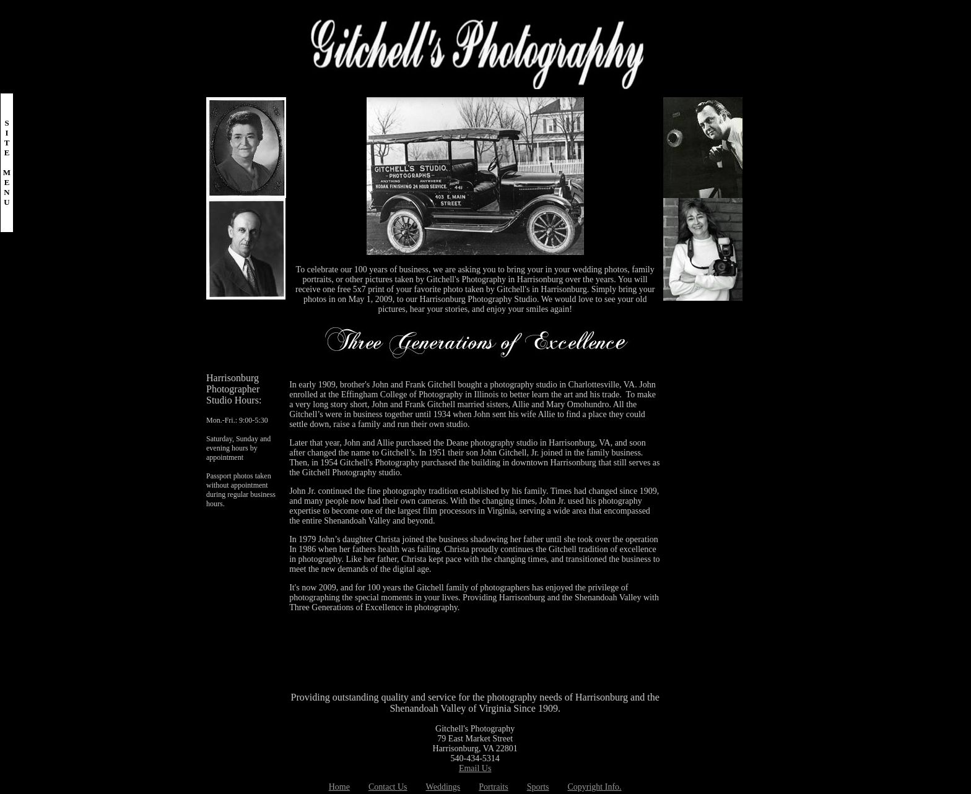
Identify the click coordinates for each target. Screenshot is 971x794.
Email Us (475, 768)
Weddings (443, 787)
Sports (538, 787)
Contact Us (387, 787)
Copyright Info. (594, 787)
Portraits (493, 787)
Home (339, 787)
